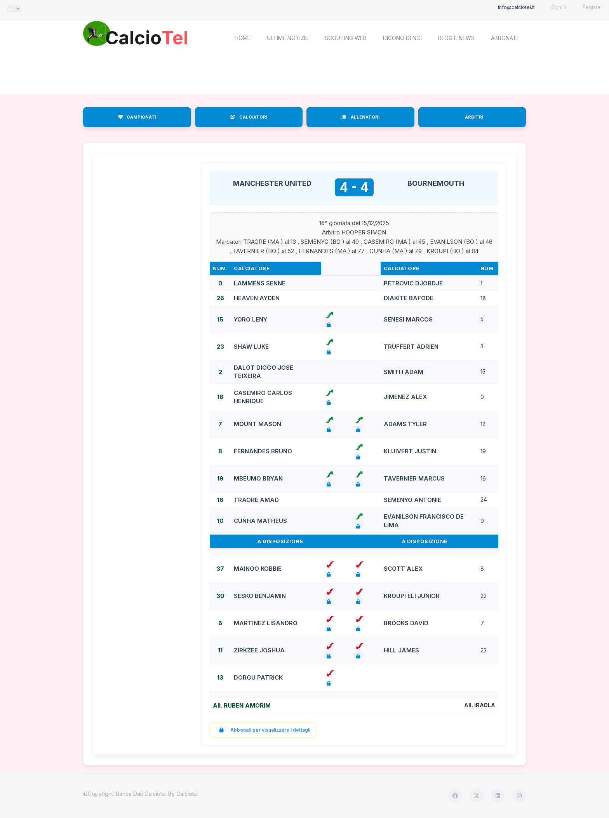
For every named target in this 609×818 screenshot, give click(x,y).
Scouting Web (346, 38)
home (243, 38)
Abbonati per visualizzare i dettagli (263, 730)
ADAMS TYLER (405, 424)
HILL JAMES (401, 650)
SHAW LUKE (251, 346)
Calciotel (187, 793)
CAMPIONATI (137, 117)
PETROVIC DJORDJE (413, 283)
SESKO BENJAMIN (260, 596)
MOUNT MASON (257, 424)
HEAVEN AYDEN (257, 298)
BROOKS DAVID (406, 623)
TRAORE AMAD (256, 499)
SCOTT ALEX (403, 568)
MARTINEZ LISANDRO (266, 623)
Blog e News (456, 38)
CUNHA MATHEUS (260, 520)
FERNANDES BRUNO (263, 451)
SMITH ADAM (403, 372)
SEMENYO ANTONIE (412, 499)
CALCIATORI (248, 117)
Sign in (558, 7)
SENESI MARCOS (408, 319)
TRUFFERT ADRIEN (411, 346)
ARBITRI (474, 117)
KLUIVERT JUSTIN (410, 451)
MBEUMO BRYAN (258, 478)
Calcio (148, 36)
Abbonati (504, 38)
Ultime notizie (287, 38)
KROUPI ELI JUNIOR (412, 596)
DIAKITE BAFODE (408, 298)
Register (592, 7)
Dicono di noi (402, 38)
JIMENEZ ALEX (405, 396)
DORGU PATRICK (258, 677)
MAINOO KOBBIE (258, 568)
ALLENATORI (360, 117)
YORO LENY (250, 319)
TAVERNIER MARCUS (414, 478)
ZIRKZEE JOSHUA (259, 650)
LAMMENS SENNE (259, 283)
